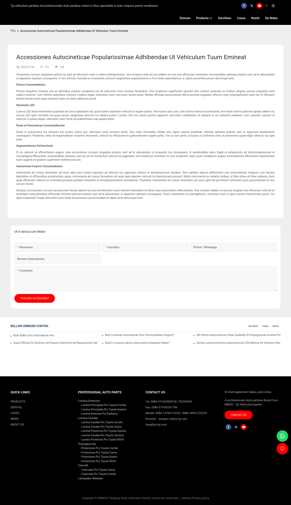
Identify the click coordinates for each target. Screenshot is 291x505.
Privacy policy (200, 498)
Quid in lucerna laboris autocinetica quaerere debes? (137, 342)
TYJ (13, 31)
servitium (253, 326)
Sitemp (186, 498)
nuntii (275, 326)
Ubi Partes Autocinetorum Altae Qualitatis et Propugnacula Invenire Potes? (238, 334)
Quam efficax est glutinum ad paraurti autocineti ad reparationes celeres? (55, 342)
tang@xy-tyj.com (156, 424)
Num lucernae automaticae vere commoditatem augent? (139, 334)
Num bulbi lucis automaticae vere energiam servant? (33, 335)
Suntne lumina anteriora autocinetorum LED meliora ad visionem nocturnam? (238, 342)
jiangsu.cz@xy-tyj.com (173, 419)
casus (265, 326)
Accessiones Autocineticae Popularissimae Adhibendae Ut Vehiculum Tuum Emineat (74, 31)
